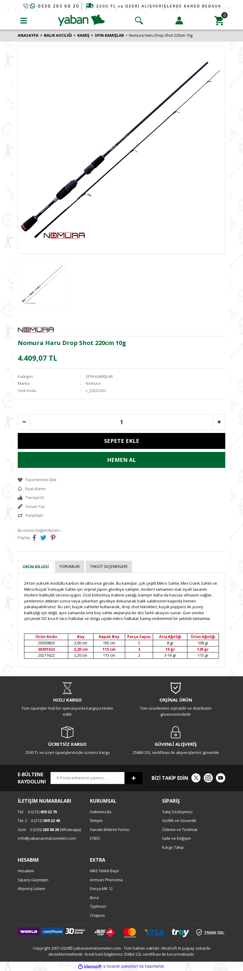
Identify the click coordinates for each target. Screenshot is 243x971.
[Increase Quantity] (219, 422)
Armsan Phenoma (106, 879)
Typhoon (98, 906)
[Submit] (134, 778)
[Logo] (81, 20)
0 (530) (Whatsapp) (49, 829)
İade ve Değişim (176, 838)
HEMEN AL (121, 459)
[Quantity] (121, 422)
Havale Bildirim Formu (109, 829)
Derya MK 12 (101, 888)
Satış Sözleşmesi (177, 811)
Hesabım (26, 870)
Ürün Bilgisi (36, 566)
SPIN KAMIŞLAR (99, 376)
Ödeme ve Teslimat (179, 829)
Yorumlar (70, 566)
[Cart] (219, 20)
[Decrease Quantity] (24, 422)
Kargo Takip (173, 847)
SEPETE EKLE (121, 440)
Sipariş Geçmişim (33, 879)
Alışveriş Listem (31, 888)
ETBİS (95, 838)
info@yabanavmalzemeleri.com (47, 838)
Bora (94, 897)
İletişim (96, 820)
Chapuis (97, 915)
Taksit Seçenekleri (109, 566)
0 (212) (37, 811)
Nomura (93, 383)
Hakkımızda (100, 811)
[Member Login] (179, 20)
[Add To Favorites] (121, 480)
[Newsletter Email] (88, 778)
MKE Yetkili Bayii (104, 870)
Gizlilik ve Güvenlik (179, 820)
